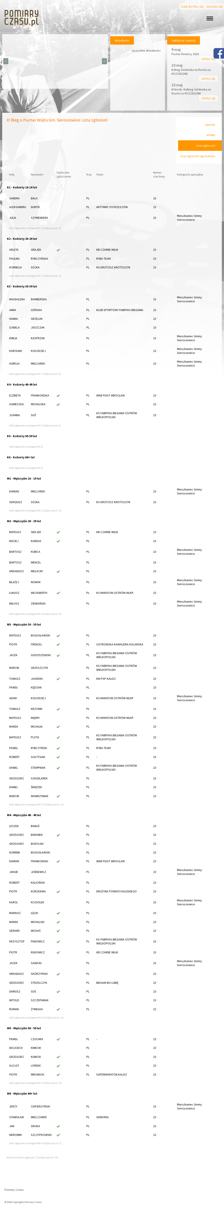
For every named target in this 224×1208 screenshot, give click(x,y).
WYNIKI (210, 135)
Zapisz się (208, 59)
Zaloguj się (214, 7)
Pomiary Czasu (14, 1190)
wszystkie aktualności (146, 50)
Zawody (210, 125)
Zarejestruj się (192, 7)
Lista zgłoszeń (205, 146)
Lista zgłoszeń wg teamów (197, 156)
